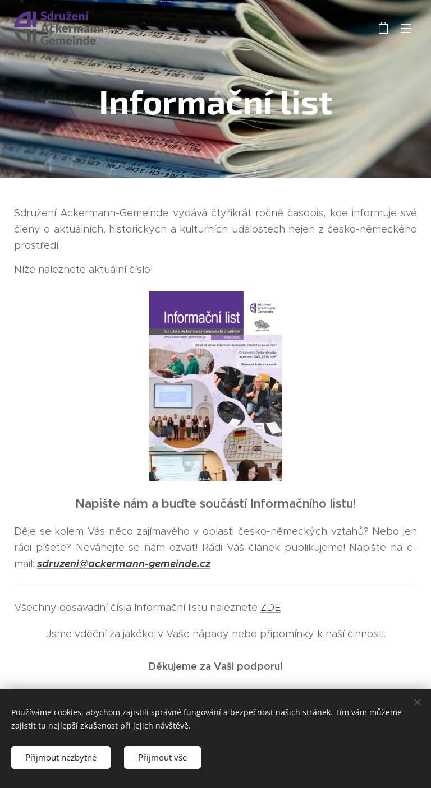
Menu (406, 28)
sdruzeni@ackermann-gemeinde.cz (123, 563)
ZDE (270, 607)
